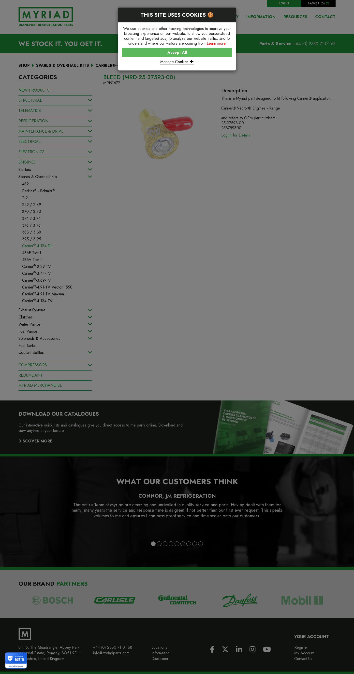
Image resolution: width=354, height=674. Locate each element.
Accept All (177, 52)
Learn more (216, 43)
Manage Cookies (177, 62)
